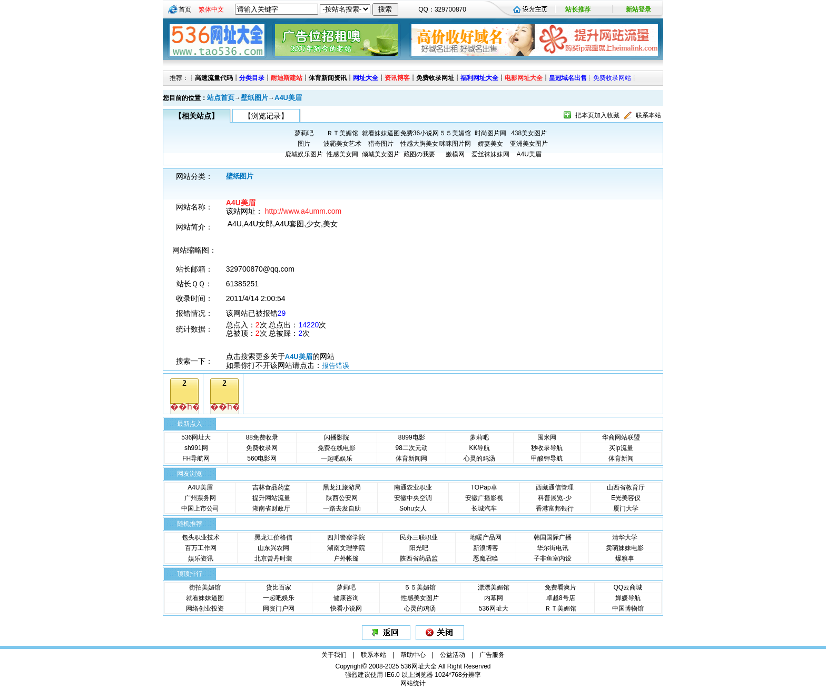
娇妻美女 (490, 143)
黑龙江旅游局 (342, 487)
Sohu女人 (413, 508)
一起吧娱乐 (336, 458)
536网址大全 (419, 666)
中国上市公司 (200, 508)
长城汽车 (484, 508)
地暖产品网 (486, 537)
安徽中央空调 (413, 498)
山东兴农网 (273, 548)
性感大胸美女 (419, 143)
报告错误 (335, 366)
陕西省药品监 (419, 558)
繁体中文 (211, 9)
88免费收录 (262, 437)
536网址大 (196, 437)
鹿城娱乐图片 (304, 154)
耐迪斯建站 (286, 78)
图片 (304, 143)
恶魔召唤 (485, 558)
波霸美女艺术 (342, 143)
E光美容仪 (626, 498)
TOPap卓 (484, 487)
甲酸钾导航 (547, 458)
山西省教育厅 (626, 487)
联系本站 (648, 115)
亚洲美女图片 (529, 143)
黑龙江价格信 (273, 537)
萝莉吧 (303, 133)
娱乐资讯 (200, 558)
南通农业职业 (413, 487)
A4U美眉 (288, 98)
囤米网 (546, 437)
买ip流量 (621, 448)
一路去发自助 (342, 508)
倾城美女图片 (381, 154)
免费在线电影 (337, 448)
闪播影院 (336, 437)
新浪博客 (485, 548)
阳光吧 (418, 548)
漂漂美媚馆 (493, 587)
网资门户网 (278, 608)
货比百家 (278, 587)
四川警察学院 (346, 537)
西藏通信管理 (555, 487)
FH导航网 (196, 458)
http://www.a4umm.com (303, 211)
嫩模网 (455, 154)
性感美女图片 (420, 598)
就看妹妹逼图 (381, 133)
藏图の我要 (419, 154)
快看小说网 (346, 608)
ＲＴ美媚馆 (342, 133)
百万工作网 (201, 548)
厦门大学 (625, 508)
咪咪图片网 (455, 143)
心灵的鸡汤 (479, 458)
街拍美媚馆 (205, 587)
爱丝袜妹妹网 (490, 154)
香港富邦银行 (555, 508)
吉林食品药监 (271, 487)
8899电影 (411, 437)
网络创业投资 (205, 608)
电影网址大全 (524, 78)
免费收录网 (262, 448)
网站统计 (413, 683)
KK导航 (479, 448)
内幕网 (493, 598)
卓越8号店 (560, 598)
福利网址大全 (479, 78)
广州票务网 (200, 498)
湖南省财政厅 (271, 508)
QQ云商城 (627, 587)
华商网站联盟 (621, 437)
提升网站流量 (271, 498)
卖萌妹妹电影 (625, 548)
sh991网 (196, 448)
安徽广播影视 (484, 498)
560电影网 (262, 458)
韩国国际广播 (553, 537)
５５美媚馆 (455, 133)
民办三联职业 (419, 537)
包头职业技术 (201, 537)
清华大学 (624, 537)
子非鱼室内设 (553, 558)
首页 (185, 9)
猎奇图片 (381, 143)
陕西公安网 (342, 498)
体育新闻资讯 (328, 78)
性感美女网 (342, 154)
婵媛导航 (628, 598)
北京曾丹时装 (273, 558)
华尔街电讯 (552, 548)
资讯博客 (397, 78)
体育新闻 (621, 458)
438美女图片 (529, 133)
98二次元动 (412, 448)
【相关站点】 (196, 116)
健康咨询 (346, 598)
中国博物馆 (628, 608)
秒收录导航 (547, 448)
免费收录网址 (435, 78)
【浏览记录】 (266, 116)
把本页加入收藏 (597, 115)
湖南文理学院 (346, 548)
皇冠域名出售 (568, 78)
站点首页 (220, 98)
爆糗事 (624, 558)
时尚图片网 (490, 133)
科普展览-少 (555, 498)
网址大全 (365, 78)
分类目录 (251, 78)
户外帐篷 (346, 558)
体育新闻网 (411, 458)
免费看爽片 (560, 587)
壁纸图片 (254, 98)
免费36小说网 (419, 133)
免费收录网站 (612, 78)
